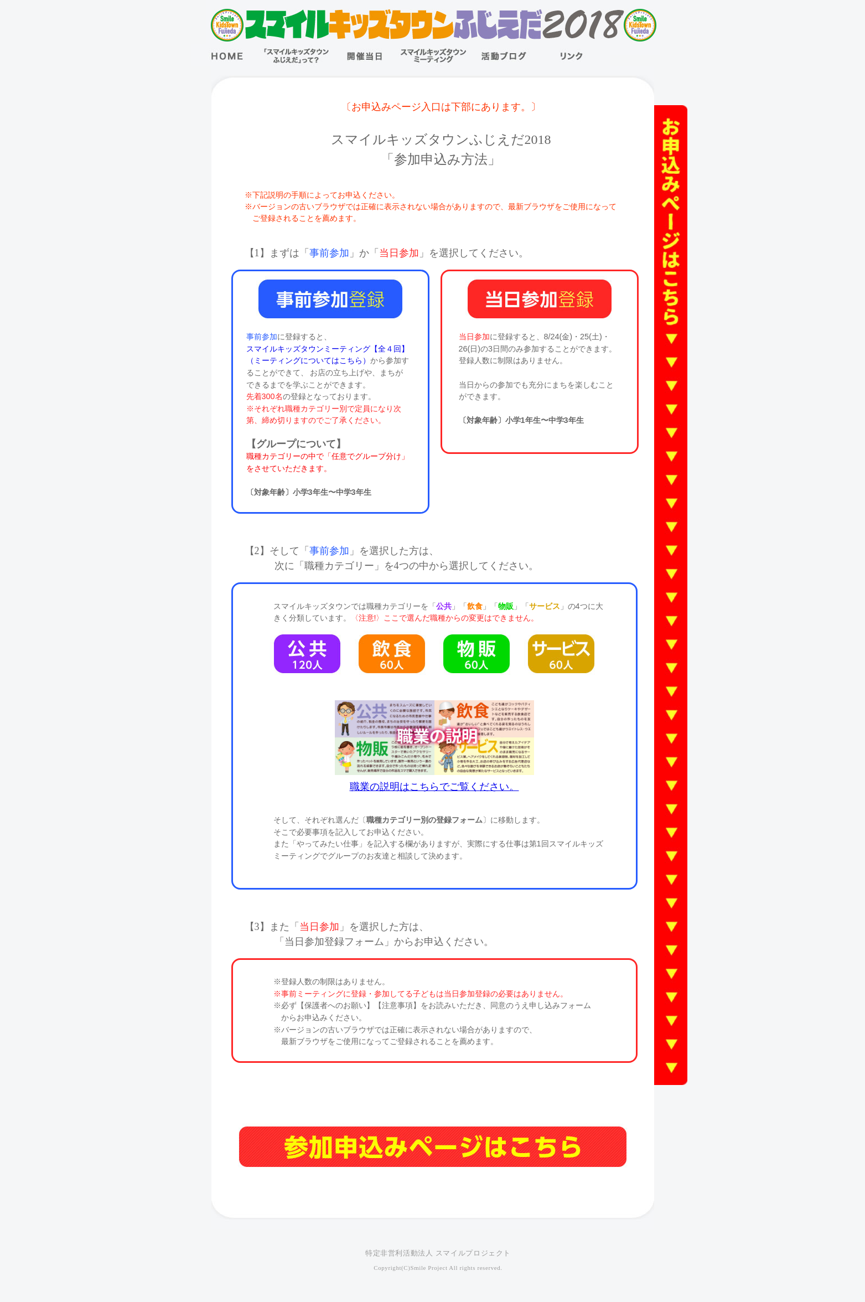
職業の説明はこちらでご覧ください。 (434, 786)
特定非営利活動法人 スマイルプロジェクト (438, 1253)
